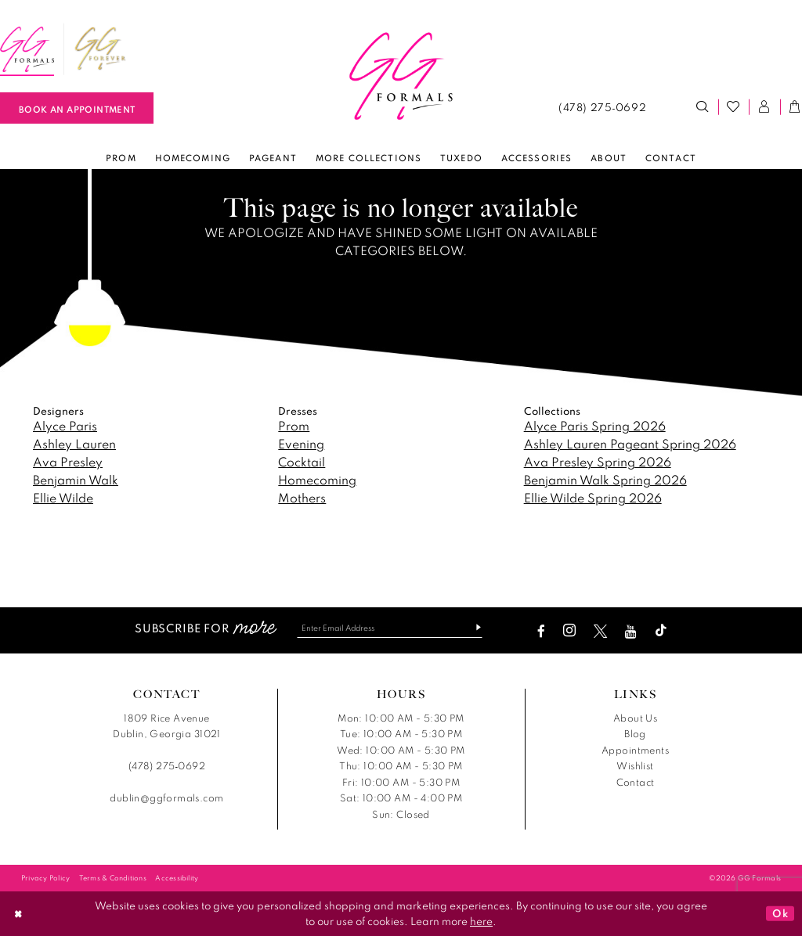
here (481, 921)
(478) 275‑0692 (166, 766)
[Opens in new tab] (100, 49)
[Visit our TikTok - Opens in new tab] (665, 631)
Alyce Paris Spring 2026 (595, 426)
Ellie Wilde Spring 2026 (593, 498)
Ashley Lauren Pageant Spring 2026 (630, 444)
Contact (635, 782)
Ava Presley (68, 462)
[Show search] (702, 107)
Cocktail (301, 462)
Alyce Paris (65, 426)
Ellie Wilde (63, 498)
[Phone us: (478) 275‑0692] (602, 107)
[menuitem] (100, 49)
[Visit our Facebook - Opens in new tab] (545, 631)
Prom (293, 426)
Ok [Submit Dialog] (780, 913)
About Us (635, 718)
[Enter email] (389, 628)
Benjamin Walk (75, 480)
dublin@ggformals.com (166, 799)
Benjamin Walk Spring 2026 (605, 480)
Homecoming (317, 480)
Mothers (302, 498)
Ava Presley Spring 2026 (597, 462)
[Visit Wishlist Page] (734, 107)
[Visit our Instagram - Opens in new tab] (573, 631)
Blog (635, 734)
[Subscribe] (477, 628)
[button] (764, 107)
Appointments (635, 750)
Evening (301, 444)
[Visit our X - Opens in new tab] (604, 631)
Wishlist (634, 766)
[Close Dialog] (18, 913)
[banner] (401, 77)
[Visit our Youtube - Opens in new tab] (635, 631)
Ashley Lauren (74, 444)
